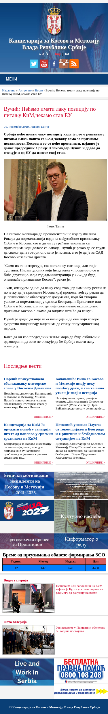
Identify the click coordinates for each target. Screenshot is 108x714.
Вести (39, 90)
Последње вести (22, 366)
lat (67, 54)
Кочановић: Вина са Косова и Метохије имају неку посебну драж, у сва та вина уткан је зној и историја (80, 386)
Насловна (8, 90)
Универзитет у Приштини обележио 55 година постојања (80, 629)
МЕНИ (11, 79)
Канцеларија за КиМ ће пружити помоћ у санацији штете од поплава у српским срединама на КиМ (28, 431)
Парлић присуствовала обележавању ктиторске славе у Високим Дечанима (27, 383)
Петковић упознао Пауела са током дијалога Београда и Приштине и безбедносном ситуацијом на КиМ (80, 431)
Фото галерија (15, 622)
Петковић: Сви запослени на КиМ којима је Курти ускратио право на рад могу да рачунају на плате (79, 589)
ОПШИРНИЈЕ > (43, 417)
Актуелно (25, 90)
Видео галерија (16, 580)
